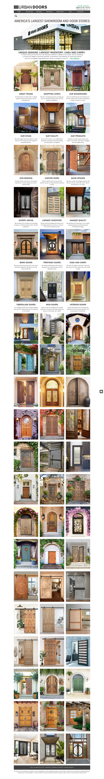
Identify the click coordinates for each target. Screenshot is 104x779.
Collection (29, 11)
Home (19, 11)
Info (70, 11)
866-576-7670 (40, 767)
